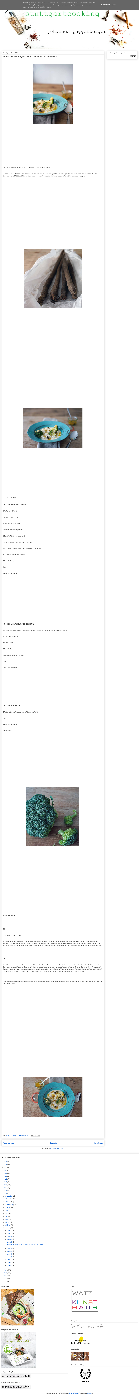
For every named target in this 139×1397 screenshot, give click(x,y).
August (7, 1207)
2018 (5, 1185)
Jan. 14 (10, 1248)
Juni (7, 1213)
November (9, 1199)
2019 (5, 1182)
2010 (5, 1281)
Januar (7, 1228)
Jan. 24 (10, 1236)
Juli (6, 1210)
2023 (5, 1170)
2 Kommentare (23, 1135)
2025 (5, 1164)
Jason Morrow (73, 1393)
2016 (5, 1190)
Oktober (8, 1202)
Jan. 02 (10, 1262)
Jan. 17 (10, 1242)
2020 (5, 1179)
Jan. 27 (10, 1233)
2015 (5, 1193)
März (7, 1222)
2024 (5, 1167)
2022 (5, 1173)
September (9, 1205)
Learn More (105, 5)
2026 (5, 1161)
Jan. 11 (10, 1251)
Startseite (53, 1143)
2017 (5, 1188)
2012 (5, 1276)
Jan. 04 (10, 1260)
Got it (114, 5)
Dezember (9, 1196)
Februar (8, 1225)
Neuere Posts (8, 1143)
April (7, 1219)
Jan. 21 (10, 1239)
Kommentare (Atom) (56, 1148)
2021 (5, 1176)
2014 (5, 1270)
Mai (6, 1216)
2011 (5, 1278)
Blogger (89, 1393)
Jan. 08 (10, 1254)
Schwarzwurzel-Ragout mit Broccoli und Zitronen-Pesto (30, 56)
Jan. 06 (10, 1257)
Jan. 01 (10, 1265)
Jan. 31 (10, 1230)
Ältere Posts (98, 1143)
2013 (5, 1273)
